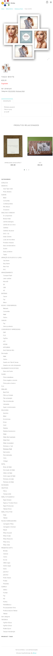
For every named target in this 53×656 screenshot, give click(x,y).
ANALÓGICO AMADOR (8, 212)
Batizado (5, 308)
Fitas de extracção (8, 401)
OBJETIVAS (4, 488)
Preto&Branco (7, 604)
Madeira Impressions (9, 431)
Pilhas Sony (6, 542)
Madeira (5, 428)
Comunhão (6, 200)
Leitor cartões (7, 278)
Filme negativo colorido (10, 380)
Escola (5, 560)
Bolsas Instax (7, 218)
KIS (4, 598)
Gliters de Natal (7, 473)
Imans (5, 569)
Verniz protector (8, 326)
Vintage (5, 461)
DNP (4, 332)
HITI (4, 341)
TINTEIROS (4, 619)
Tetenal (5, 518)
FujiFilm (5, 338)
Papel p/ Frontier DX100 (10, 503)
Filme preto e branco (9, 383)
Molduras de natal (8, 479)
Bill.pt (34, 653)
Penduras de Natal (8, 482)
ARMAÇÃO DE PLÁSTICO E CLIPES (11, 257)
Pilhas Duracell (7, 533)
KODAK (5, 344)
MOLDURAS (9, 9)
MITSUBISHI (6, 347)
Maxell (5, 530)
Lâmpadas (6, 404)
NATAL (3, 464)
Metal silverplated (8, 443)
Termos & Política (20, 649)
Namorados (6, 452)
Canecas (5, 554)
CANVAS (3, 320)
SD (4, 284)
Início (2, 9)
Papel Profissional (8, 506)
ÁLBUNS (3, 194)
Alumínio (5, 413)
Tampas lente (7, 494)
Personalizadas (7, 455)
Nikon (5, 302)
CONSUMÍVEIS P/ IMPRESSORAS (10, 329)
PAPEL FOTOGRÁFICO (7, 497)
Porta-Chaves (7, 577)
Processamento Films (9, 607)
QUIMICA (4, 586)
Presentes (6, 583)
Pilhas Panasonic (8, 539)
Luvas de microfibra (9, 239)
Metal (4, 434)
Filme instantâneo (8, 377)
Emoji (4, 422)
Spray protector (7, 251)
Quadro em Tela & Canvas (10, 362)
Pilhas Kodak (7, 536)
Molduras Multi (19, 9)
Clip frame (6, 260)
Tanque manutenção (9, 631)
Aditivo (5, 589)
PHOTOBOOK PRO (8, 350)
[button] (24, 170)
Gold (4, 425)
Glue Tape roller (8, 189)
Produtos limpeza (8, 242)
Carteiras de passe (8, 230)
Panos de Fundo (8, 371)
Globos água (7, 566)
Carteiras (5, 227)
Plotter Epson (7, 628)
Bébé (4, 416)
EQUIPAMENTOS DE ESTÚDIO (10, 368)
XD (4, 290)
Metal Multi (6, 440)
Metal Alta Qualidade (9, 437)
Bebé (4, 197)
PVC (4, 269)
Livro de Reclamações (32, 649)
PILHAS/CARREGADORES (8, 521)
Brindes (5, 551)
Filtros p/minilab (8, 395)
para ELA (5, 571)
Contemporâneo (8, 203)
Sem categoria (5, 616)
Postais (5, 580)
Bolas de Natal (7, 467)
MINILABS (4, 389)
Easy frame (6, 263)
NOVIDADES (5, 485)
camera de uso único (9, 224)
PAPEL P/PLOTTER (6, 512)
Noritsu (5, 601)
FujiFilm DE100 (7, 622)
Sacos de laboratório (9, 245)
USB (4, 287)
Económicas (6, 419)
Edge (4, 515)
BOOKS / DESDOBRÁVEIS (8, 305)
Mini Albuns (6, 206)
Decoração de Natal (9, 470)
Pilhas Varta (6, 545)
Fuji (4, 299)
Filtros (5, 491)
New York (6, 266)
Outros (5, 317)
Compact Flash (7, 275)
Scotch (5, 248)
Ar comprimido (7, 215)
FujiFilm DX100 (7, 625)
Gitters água (6, 563)
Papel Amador (7, 500)
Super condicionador (9, 407)
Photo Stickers (7, 191)
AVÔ (40, 162)
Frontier (5, 592)
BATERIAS (4, 293)
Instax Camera (7, 236)
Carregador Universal (9, 527)
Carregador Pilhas (8, 524)
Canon (5, 296)
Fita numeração (7, 398)
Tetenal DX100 (7, 509)
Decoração (4, 353)
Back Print (6, 392)
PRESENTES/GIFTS (7, 548)
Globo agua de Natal (9, 476)
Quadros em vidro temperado (12, 365)
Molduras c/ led (8, 446)
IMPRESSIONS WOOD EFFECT (13, 162)
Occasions (6, 209)
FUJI (4, 335)
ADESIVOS (4, 186)
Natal (4, 314)
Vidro (4, 458)
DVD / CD (6, 233)
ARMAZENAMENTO (7, 272)
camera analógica (8, 221)
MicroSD (5, 281)
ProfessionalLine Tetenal (10, 610)
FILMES (3, 374)
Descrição (7, 101)
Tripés (5, 254)
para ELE (5, 574)
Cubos (5, 557)
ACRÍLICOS (4, 183)
